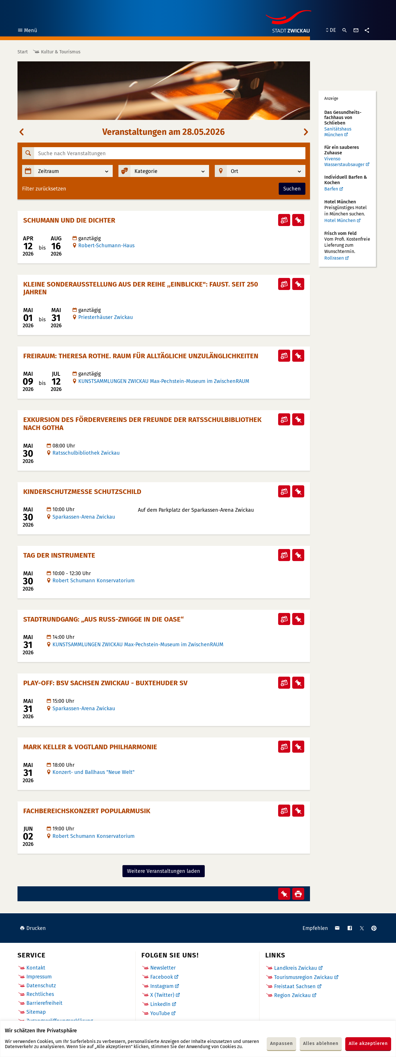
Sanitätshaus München (337, 131)
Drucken (33, 928)
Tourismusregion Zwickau (303, 977)
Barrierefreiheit (44, 1003)
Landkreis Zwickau (295, 968)
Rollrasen (334, 258)
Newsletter (163, 968)
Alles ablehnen (320, 1043)
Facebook (161, 977)
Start (22, 51)
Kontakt (35, 968)
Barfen (331, 189)
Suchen (292, 189)
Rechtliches (40, 994)
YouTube (160, 1013)
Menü (27, 31)
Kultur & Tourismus (60, 51)
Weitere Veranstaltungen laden (163, 871)
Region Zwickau (292, 995)
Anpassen (281, 1043)
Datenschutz (41, 985)
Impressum (39, 977)
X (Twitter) (162, 995)
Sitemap (36, 1012)
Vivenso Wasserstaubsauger (344, 161)
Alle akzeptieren (368, 1043)
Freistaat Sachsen (295, 986)
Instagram (161, 986)
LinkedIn (160, 1004)
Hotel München (340, 220)
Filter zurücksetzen (44, 189)
